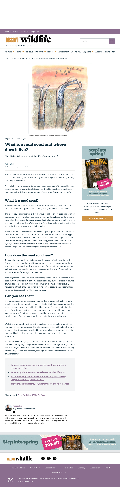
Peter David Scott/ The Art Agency (32, 395)
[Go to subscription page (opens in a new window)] (97, 199)
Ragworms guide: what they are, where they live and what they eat (40, 384)
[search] (112, 41)
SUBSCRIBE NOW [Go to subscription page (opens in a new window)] (97, 218)
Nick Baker (17, 406)
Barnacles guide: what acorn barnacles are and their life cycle (37, 372)
